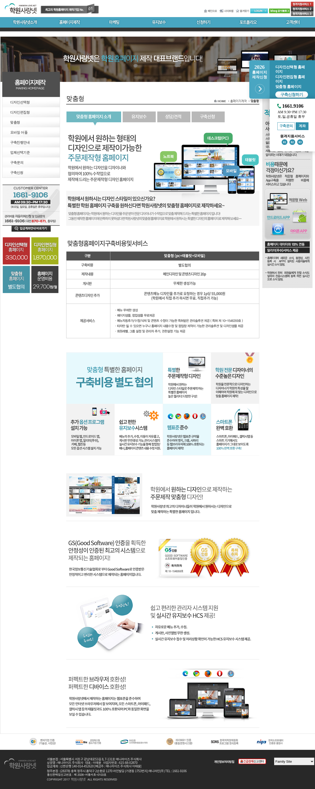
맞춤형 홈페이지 (288, 87)
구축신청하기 (291, 94)
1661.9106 (292, 106)
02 (292, 142)
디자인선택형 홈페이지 (290, 69)
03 (300, 142)
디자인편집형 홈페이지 (290, 79)
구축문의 (286, 126)
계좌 (302, 126)
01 (284, 142)
